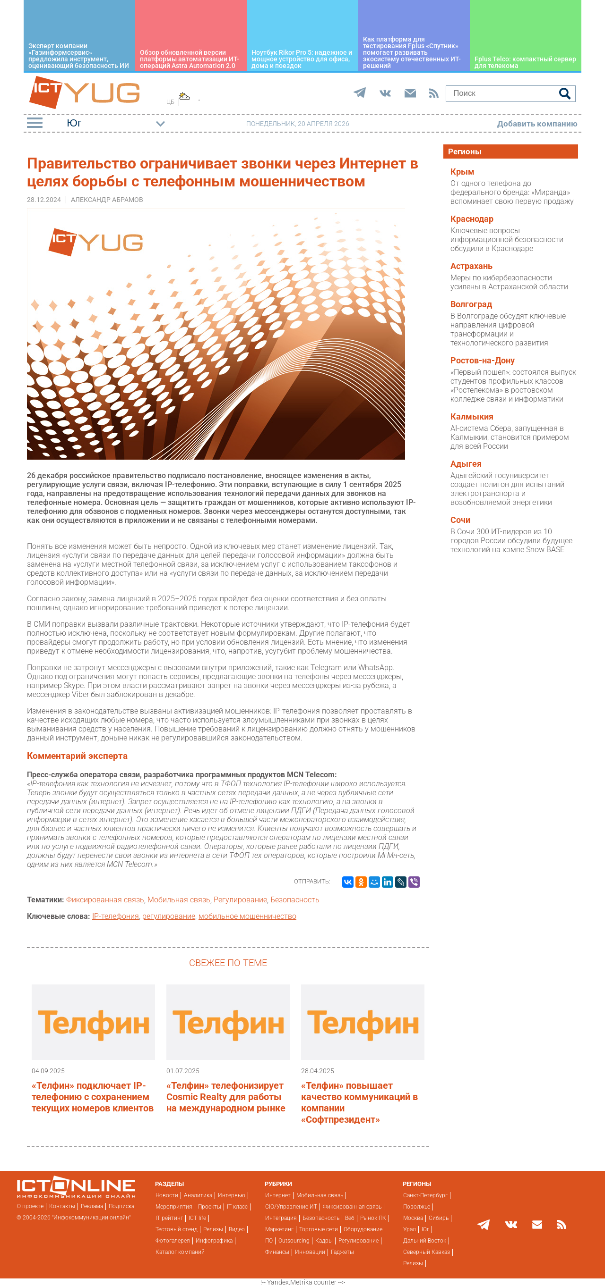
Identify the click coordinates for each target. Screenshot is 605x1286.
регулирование (168, 916)
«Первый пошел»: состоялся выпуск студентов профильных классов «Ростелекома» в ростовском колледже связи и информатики (513, 385)
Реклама (92, 1206)
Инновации (310, 1252)
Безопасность (295, 899)
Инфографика (214, 1240)
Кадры (324, 1240)
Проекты (209, 1206)
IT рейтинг (169, 1218)
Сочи (460, 520)
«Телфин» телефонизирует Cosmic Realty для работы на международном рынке (225, 1097)
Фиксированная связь (105, 899)
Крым (462, 172)
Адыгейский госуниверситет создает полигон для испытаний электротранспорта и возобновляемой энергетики (507, 489)
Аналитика (198, 1195)
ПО (269, 1240)
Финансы (277, 1252)
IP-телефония (115, 916)
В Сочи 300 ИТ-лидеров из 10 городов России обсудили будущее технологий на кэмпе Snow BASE (511, 540)
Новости (167, 1195)
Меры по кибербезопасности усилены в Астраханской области (509, 282)
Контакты (62, 1206)
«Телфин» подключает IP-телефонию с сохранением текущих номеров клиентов (93, 1097)
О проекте (30, 1206)
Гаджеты (342, 1252)
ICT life (197, 1218)
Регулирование (240, 899)
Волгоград (471, 304)
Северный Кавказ (426, 1252)
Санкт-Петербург (425, 1195)
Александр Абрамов (107, 199)
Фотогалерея (173, 1240)
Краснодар (471, 219)
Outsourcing (294, 1240)
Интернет (278, 1195)
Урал (409, 1229)
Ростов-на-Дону (482, 360)
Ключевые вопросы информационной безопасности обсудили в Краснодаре (506, 239)
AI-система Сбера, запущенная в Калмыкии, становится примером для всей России (509, 437)
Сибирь (439, 1218)
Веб (349, 1218)
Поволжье (416, 1206)
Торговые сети (318, 1229)
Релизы (213, 1229)
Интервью (231, 1195)
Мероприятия (174, 1206)
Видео (237, 1229)
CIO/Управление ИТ (291, 1206)
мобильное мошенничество (247, 916)
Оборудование (363, 1229)
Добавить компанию (537, 123)
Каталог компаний (180, 1252)
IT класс (237, 1206)
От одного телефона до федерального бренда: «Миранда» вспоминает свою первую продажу (512, 192)
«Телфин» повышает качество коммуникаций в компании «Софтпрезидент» (359, 1102)
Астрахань (471, 266)
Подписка (121, 1206)
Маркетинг (279, 1229)
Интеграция (281, 1218)
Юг (425, 1229)
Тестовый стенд (177, 1229)
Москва (413, 1218)
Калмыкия (471, 416)
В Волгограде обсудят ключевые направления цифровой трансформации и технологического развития (508, 329)
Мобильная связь (178, 899)
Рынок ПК (373, 1218)
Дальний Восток (424, 1240)
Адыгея (466, 464)
